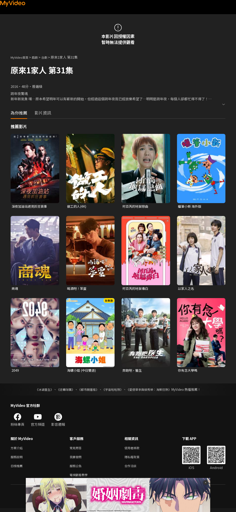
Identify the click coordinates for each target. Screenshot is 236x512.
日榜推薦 (17, 468)
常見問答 (76, 449)
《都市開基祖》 (87, 390)
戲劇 (38, 57)
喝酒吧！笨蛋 (77, 288)
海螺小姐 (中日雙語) (82, 371)
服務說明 (17, 459)
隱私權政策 (136, 459)
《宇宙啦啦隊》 (113, 390)
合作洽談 (134, 468)
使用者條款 (136, 449)
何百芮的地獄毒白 (136, 288)
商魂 (15, 288)
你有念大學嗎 (188, 371)
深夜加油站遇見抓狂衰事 (31, 206)
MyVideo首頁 (21, 57)
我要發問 (76, 459)
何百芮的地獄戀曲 (136, 206)
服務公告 (76, 468)
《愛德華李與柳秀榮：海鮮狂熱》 (151, 390)
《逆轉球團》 (63, 390)
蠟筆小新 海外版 (190, 206)
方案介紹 (17, 449)
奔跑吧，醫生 (132, 371)
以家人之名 (186, 288)
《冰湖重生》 (40, 390)
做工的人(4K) (77, 206)
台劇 (48, 57)
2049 (15, 371)
